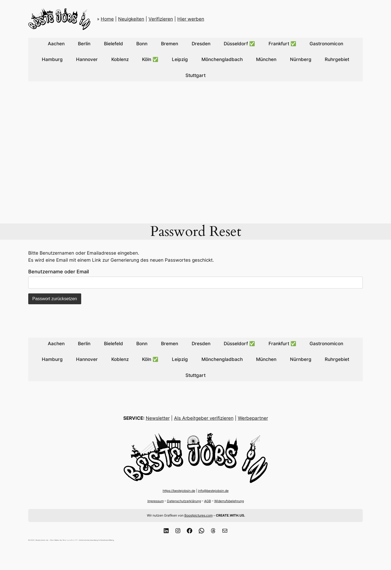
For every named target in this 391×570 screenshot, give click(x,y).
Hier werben (190, 19)
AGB (207, 501)
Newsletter (158, 418)
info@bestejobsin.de (213, 491)
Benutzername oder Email (58, 271)
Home (107, 19)
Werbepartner (253, 418)
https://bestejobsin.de (179, 491)
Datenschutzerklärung (184, 501)
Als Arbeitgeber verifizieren (204, 418)
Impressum (155, 501)
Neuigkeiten (131, 19)
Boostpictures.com (198, 515)
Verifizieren (161, 19)
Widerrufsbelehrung (229, 501)
